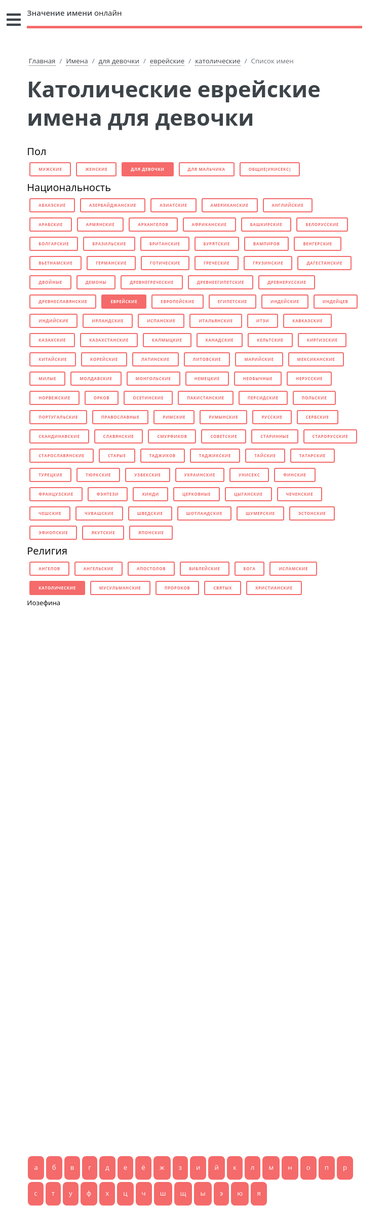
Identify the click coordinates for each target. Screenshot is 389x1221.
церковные (196, 494)
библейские (204, 568)
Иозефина (43, 602)
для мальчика (206, 169)
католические (217, 60)
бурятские (217, 243)
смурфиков (172, 436)
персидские (263, 397)
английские (288, 205)
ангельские (98, 568)
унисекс (249, 474)
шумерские (260, 513)
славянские (118, 436)
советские (223, 436)
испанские (161, 320)
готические (165, 263)
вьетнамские (55, 263)
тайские (265, 455)
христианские (274, 587)
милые (47, 378)
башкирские (266, 224)
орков (102, 397)
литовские (207, 359)
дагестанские (324, 263)
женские (96, 169)
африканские (209, 224)
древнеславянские (62, 301)
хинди (150, 494)
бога (250, 568)
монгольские (153, 378)
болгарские (53, 243)
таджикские (215, 455)
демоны (96, 282)
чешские (49, 513)
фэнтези (108, 494)
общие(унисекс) (270, 169)
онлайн (74, 13)
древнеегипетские (220, 282)
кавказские (307, 320)
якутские (103, 532)
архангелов (153, 224)
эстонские (312, 513)
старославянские (61, 455)
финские (294, 474)
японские (151, 532)
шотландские (204, 513)
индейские (284, 301)
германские (111, 263)
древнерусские (286, 282)
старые (117, 455)
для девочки (119, 60)
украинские (199, 474)
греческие (216, 263)
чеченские (300, 494)
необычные (258, 378)
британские (164, 243)
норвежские (54, 397)
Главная (42, 60)
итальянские (215, 320)
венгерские (317, 243)
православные (120, 417)
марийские (259, 359)
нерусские (309, 378)
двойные (50, 282)
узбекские (147, 474)
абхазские (52, 205)
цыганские (248, 494)
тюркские (98, 474)
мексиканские (316, 359)
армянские (100, 224)
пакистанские (205, 397)
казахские (52, 340)
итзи (262, 320)
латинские (155, 359)
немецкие (207, 378)
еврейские (167, 60)
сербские (317, 417)
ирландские (108, 320)
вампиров (266, 243)
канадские (220, 340)
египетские (232, 301)
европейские (177, 301)
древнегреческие (151, 282)
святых (222, 587)
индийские (53, 320)
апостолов (151, 568)
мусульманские (120, 587)
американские (230, 205)
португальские (58, 417)
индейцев (335, 301)
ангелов (49, 568)
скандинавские (59, 436)
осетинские (148, 397)
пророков (177, 587)
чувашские (99, 513)
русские (271, 417)
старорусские (330, 436)
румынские (223, 417)
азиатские (173, 205)
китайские (52, 359)
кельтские (270, 340)
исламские (293, 568)
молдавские (96, 378)
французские (55, 494)
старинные (274, 436)
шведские (150, 513)
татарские (312, 455)
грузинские (268, 263)
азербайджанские (112, 205)
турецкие (50, 474)
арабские (50, 224)
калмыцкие (167, 340)
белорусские (321, 224)
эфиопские (53, 532)
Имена (77, 60)
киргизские (322, 340)
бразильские (109, 243)
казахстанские (109, 340)
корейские (104, 359)
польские (314, 397)
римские (174, 417)
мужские (50, 169)
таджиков (162, 455)
